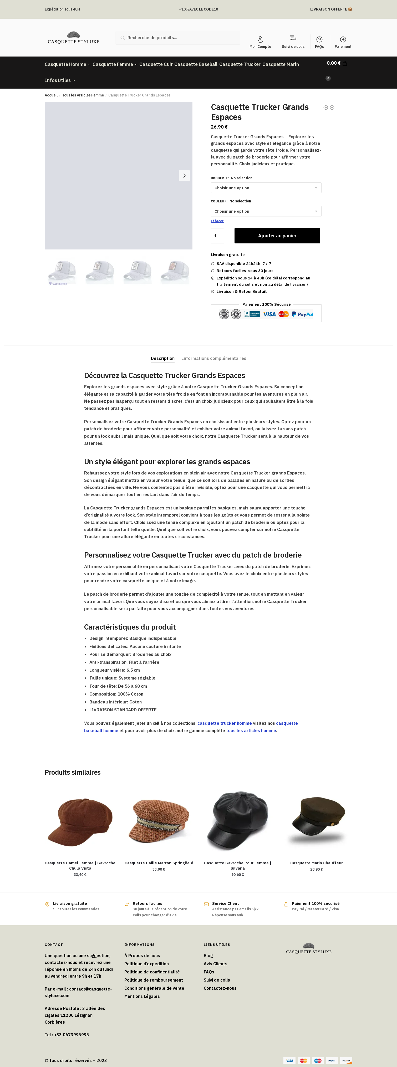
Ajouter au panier (277, 230)
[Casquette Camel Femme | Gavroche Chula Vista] (80, 813)
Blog (208, 949)
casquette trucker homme (224, 717)
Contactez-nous (220, 982)
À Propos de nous (142, 949)
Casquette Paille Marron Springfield (159, 856)
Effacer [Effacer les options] (217, 215)
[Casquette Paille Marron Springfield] (159, 813)
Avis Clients (215, 958)
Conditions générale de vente (154, 982)
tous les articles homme (251, 724)
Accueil (51, 89)
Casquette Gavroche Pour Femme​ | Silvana (237, 859)
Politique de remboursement (153, 974)
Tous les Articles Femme (83, 89)
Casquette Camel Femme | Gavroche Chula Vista (80, 859)
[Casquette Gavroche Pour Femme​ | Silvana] (237, 813)
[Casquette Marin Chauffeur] (316, 813)
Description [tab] (163, 352)
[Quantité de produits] (217, 230)
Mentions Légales (142, 990)
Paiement (343, 42)
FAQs (319, 42)
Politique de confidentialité (152, 966)
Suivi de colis (217, 974)
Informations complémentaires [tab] (214, 352)
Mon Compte (260, 42)
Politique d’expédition (146, 958)
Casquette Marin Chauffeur (316, 856)
